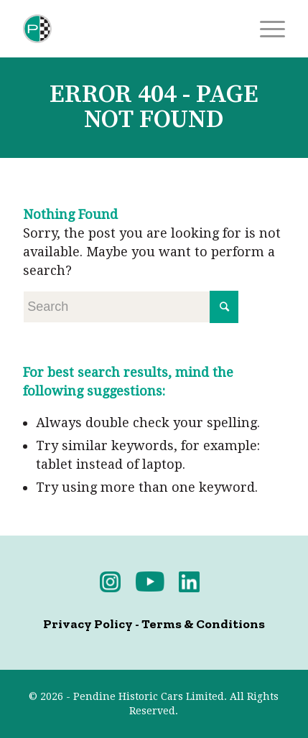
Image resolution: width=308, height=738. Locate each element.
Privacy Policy (88, 624)
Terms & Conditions (203, 624)
